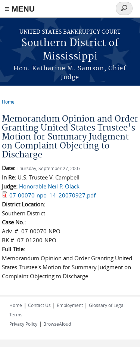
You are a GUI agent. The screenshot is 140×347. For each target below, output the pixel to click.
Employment (70, 305)
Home (8, 102)
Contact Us (39, 305)
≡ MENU (20, 8)
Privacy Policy (23, 324)
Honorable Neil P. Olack (49, 186)
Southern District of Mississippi (70, 50)
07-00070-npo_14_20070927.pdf (52, 195)
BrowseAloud (57, 324)
